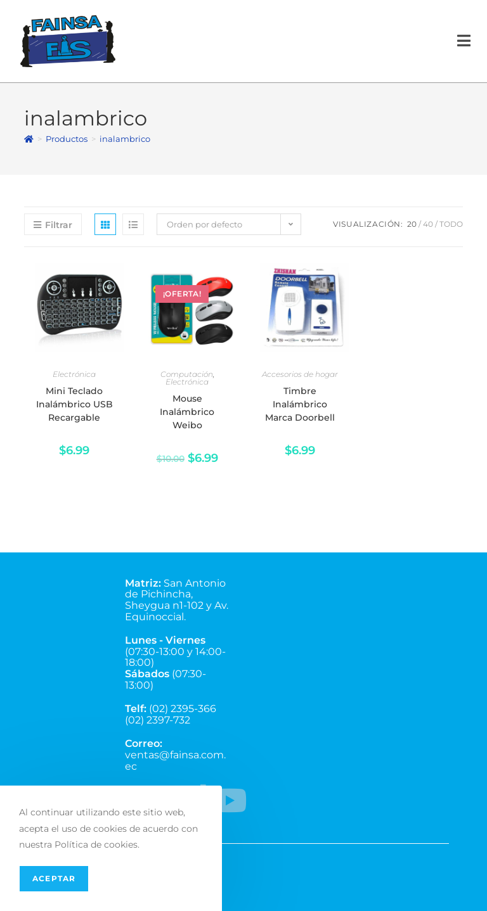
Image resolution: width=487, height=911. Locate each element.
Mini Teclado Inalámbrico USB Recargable (74, 404)
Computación (186, 374)
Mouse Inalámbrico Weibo (187, 412)
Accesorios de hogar (300, 374)
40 (428, 224)
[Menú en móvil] (464, 41)
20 (412, 224)
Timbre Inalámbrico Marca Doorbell (300, 404)
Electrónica (74, 374)
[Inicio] (29, 139)
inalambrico (125, 139)
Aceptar (53, 878)
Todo (451, 224)
